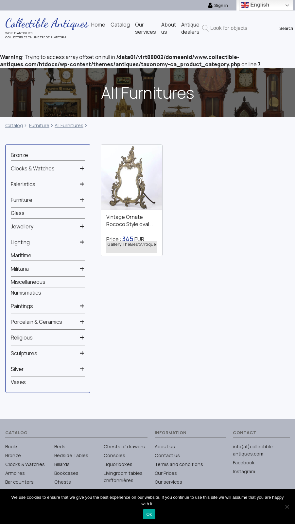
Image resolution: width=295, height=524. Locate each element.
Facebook (243, 462)
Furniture (39, 125)
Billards (62, 464)
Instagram (244, 471)
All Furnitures (69, 125)
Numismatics (26, 292)
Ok (149, 514)
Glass (18, 213)
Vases (18, 382)
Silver (17, 369)
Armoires (15, 473)
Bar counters (19, 482)
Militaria (20, 268)
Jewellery (22, 226)
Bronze (19, 155)
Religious (22, 337)
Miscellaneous (28, 281)
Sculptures (24, 353)
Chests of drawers (124, 446)
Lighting (20, 242)
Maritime (21, 255)
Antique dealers (190, 28)
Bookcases (66, 473)
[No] (287, 506)
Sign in (218, 5)
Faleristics (23, 184)
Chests (62, 482)
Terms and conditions (179, 464)
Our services (145, 28)
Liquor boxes (118, 464)
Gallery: (131, 247)
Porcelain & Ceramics (36, 321)
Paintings (22, 306)
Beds (59, 446)
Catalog (120, 24)
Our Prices (166, 473)
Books (12, 446)
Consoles (114, 455)
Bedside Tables (71, 455)
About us (165, 446)
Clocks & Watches (33, 168)
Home (98, 24)
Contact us (167, 455)
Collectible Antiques (47, 23)
